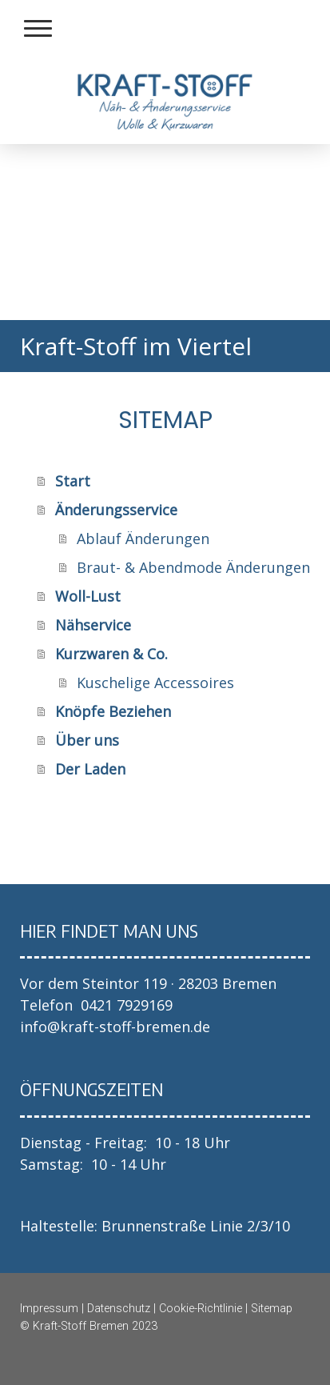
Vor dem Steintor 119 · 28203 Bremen (148, 983)
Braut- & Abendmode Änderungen (193, 567)
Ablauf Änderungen (143, 538)
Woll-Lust (88, 596)
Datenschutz (118, 1308)
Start (72, 480)
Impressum (49, 1308)
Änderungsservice (116, 509)
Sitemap (271, 1308)
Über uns (87, 740)
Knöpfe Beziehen (113, 711)
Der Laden (90, 769)
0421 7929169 (127, 1005)
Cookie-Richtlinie (200, 1308)
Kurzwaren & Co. (111, 653)
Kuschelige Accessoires (155, 682)
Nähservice (93, 624)
